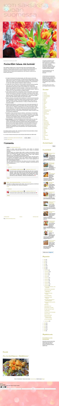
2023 (45, 264)
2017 (45, 326)
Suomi (44, 133)
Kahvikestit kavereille (51, 231)
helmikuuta (47, 285)
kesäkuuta (46, 279)
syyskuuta (46, 274)
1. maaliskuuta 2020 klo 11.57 (30, 169)
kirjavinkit (45, 112)
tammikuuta (47, 321)
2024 (45, 262)
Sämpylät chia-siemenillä (51, 183)
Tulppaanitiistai (47, 310)
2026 (45, 259)
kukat (44, 116)
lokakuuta (46, 273)
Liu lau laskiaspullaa (47, 295)
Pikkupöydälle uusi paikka (48, 307)
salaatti (44, 131)
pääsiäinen (45, 127)
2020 (45, 268)
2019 (45, 323)
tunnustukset (45, 135)
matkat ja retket (46, 123)
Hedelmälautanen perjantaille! (49, 289)
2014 (45, 330)
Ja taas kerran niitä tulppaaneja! (47, 291)
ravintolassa (45, 128)
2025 (45, 261)
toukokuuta (47, 280)
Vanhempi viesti (35, 216)
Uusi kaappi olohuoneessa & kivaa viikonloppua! (49, 300)
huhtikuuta (46, 282)
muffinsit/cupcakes (46, 124)
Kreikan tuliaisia (47, 313)
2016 (45, 327)
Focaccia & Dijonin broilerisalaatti (52, 241)
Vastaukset (10, 167)
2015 (45, 329)
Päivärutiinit (46, 304)
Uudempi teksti (6, 216)
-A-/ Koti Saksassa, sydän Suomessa (16, 169)
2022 (45, 265)
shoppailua (45, 132)
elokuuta (46, 276)
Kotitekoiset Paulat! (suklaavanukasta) (48, 317)
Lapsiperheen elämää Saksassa (48, 298)
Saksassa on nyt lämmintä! (51, 212)
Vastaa (8, 164)
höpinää (44, 103)
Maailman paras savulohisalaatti (51, 163)
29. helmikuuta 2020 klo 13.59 (15, 147)
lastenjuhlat (45, 120)
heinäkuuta (47, 277)
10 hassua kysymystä (48, 319)
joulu (44, 104)
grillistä (44, 99)
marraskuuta (47, 271)
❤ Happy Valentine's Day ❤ (49, 309)
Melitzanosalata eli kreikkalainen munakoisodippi (52, 202)
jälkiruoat (45, 107)
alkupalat (45, 92)
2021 (45, 267)
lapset (9, 139)
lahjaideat (45, 117)
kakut (44, 108)
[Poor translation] (5, 387)
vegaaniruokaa (46, 139)
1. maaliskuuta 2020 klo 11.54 (30, 191)
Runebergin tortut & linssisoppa (49, 312)
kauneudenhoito (46, 111)
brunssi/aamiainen (46, 96)
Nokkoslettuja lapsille (48, 315)
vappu (44, 137)
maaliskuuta (47, 283)
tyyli (44, 136)
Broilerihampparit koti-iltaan (52, 192)
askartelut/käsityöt (46, 95)
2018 (45, 324)
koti (44, 115)
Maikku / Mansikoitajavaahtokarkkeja (13, 182)
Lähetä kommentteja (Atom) (10, 218)
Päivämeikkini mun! (47, 306)
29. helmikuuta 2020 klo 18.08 (26, 182)
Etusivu (21, 216)
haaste (44, 100)
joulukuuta (46, 270)
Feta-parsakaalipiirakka (52, 173)
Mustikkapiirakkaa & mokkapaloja (52, 222)
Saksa (11, 139)
